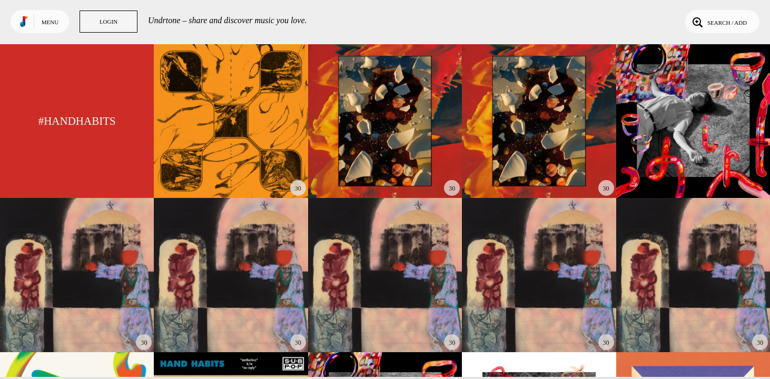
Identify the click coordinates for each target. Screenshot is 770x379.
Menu (50, 22)
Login (108, 21)
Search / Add (718, 21)
